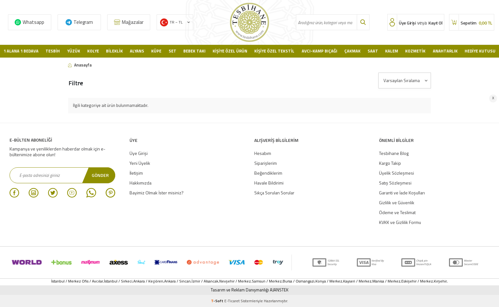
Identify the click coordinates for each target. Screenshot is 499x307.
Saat (373, 51)
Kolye (93, 51)
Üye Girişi (139, 153)
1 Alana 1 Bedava (21, 51)
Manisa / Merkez (386, 281)
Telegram (83, 22)
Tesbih (53, 51)
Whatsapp (33, 22)
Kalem (391, 51)
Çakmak (352, 51)
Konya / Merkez (328, 281)
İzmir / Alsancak (205, 281)
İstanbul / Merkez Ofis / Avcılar (77, 281)
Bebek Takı (194, 51)
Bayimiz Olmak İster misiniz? (157, 192)
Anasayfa (80, 65)
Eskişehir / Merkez (417, 281)
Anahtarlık (445, 51)
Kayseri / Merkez (357, 281)
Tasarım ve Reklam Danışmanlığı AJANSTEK (249, 290)
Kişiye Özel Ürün (230, 51)
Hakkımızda (140, 182)
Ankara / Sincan (177, 281)
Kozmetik (415, 51)
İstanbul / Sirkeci (118, 281)
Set (172, 51)
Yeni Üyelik (140, 163)
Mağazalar (133, 22)
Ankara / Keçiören (148, 281)
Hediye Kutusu (480, 51)
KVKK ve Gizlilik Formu (400, 222)
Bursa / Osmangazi (298, 281)
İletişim (136, 173)
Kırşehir (440, 281)
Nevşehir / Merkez (235, 281)
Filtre (75, 83)
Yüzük (73, 51)
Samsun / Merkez (267, 281)
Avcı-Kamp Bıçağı (319, 51)
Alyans (137, 51)
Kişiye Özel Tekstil (274, 51)
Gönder (100, 175)
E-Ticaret (232, 301)
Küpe (156, 51)
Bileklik (114, 51)
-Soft (217, 301)
